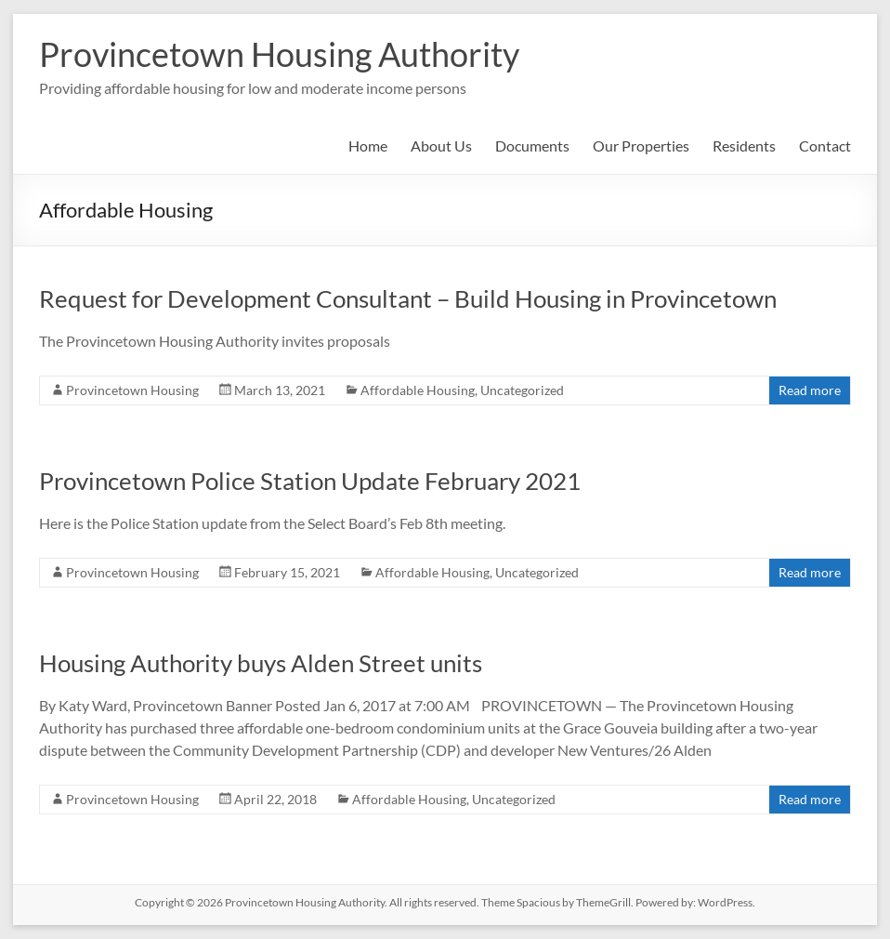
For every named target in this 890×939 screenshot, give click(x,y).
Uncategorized (522, 390)
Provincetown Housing (132, 390)
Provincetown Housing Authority (279, 53)
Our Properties (641, 145)
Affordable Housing (417, 390)
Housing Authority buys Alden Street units (260, 663)
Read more (810, 390)
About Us (441, 145)
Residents (744, 145)
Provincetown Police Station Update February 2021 (310, 481)
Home (367, 145)
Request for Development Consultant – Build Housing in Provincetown (408, 298)
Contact (825, 145)
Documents (532, 145)
